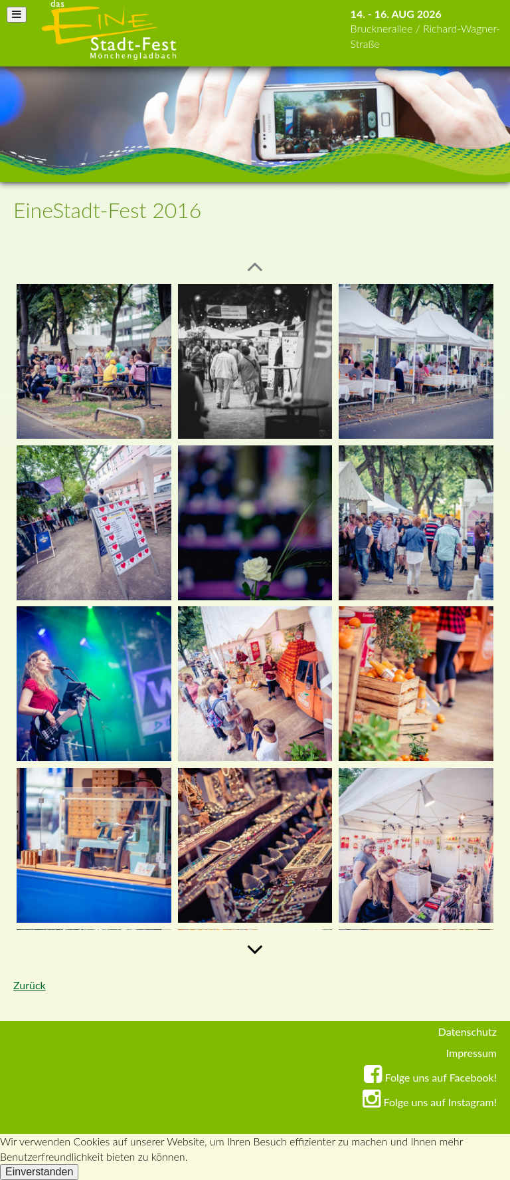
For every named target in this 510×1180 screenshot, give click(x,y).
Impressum (471, 1052)
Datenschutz (467, 1031)
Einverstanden (39, 1171)
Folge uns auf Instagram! (430, 1102)
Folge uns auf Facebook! (430, 1077)
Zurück (29, 985)
